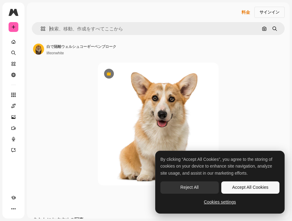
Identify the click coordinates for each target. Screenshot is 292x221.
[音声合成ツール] (13, 139)
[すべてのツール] (13, 95)
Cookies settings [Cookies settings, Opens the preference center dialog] (220, 202)
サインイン (269, 12)
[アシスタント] (13, 150)
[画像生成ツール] (13, 117)
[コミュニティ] (13, 75)
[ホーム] (13, 42)
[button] (40, 28)
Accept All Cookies (250, 187)
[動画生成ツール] (13, 128)
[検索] (13, 53)
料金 (245, 12)
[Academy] (13, 198)
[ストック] (13, 64)
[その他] (13, 209)
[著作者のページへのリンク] (38, 49)
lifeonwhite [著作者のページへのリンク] (55, 53)
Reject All (189, 187)
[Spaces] (13, 106)
